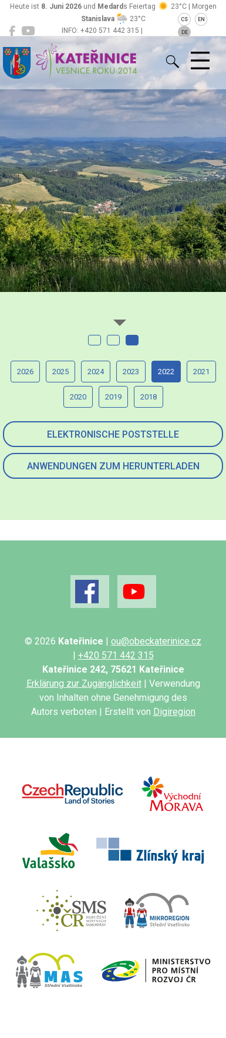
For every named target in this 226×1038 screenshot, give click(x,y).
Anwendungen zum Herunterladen (113, 466)
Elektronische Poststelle (113, 434)
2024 (95, 371)
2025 (60, 371)
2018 (148, 396)
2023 (131, 371)
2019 (113, 396)
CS (184, 19)
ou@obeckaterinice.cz (156, 641)
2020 (78, 396)
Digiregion (174, 711)
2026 (25, 371)
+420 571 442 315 (116, 655)
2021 (201, 371)
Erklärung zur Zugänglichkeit (83, 683)
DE (184, 32)
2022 (166, 371)
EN (201, 19)
